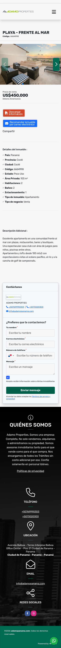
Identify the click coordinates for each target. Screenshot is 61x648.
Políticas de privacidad (30, 471)
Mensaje (10, 361)
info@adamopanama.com (21, 311)
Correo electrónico (16, 339)
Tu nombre (12, 327)
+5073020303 (36, 307)
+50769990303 (16, 307)
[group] (30, 64)
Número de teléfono (16, 350)
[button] (22, 84)
